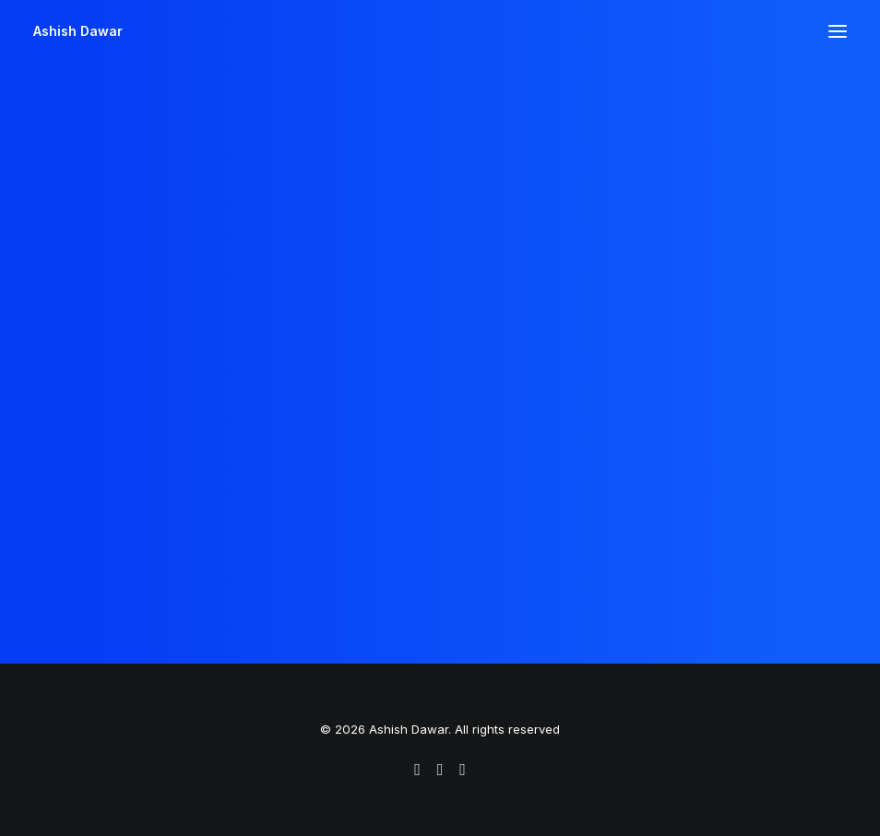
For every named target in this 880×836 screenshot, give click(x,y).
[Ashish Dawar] (78, 31)
